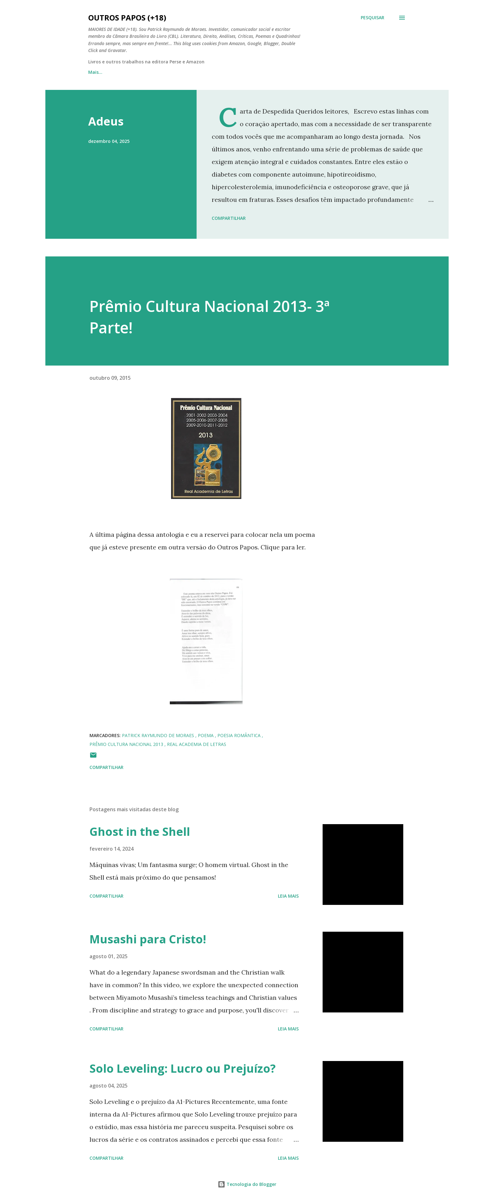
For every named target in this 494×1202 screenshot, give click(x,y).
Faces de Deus (235, 72)
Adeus (105, 121)
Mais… (329, 72)
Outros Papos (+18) (127, 17)
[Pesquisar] (372, 17)
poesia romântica (239, 735)
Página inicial (103, 72)
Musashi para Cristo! (147, 939)
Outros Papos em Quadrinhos (168, 72)
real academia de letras (196, 744)
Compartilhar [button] (229, 218)
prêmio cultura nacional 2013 (126, 744)
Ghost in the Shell (139, 831)
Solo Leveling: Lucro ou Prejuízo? (182, 1068)
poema (206, 735)
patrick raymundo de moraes (158, 735)
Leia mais (288, 896)
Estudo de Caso (286, 72)
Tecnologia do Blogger (247, 1184)
